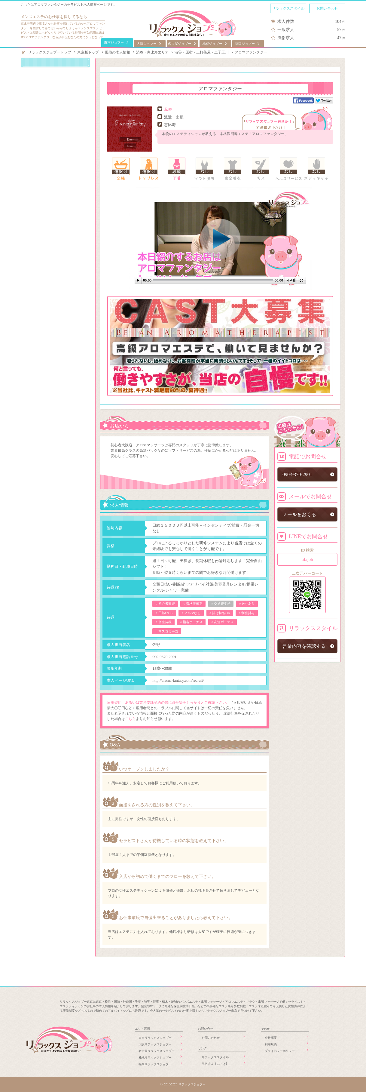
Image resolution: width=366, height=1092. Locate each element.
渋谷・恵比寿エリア (152, 52)
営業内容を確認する (304, 646)
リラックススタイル (288, 8)
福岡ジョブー (245, 43)
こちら (130, 719)
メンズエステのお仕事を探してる (50, 16)
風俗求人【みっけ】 (215, 1064)
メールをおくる (299, 514)
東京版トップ (88, 52)
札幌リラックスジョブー (155, 1057)
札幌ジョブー (212, 43)
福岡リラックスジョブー (155, 1064)
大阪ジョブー (147, 43)
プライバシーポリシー (280, 1051)
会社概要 (271, 1037)
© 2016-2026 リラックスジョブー (183, 1084)
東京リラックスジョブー (155, 1037)
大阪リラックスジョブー (155, 1044)
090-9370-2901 (164, 656)
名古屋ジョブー (179, 43)
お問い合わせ (327, 8)
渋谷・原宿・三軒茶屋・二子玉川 (202, 52)
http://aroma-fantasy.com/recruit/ (178, 680)
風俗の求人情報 (117, 52)
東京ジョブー (114, 42)
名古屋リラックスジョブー (157, 1051)
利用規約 (271, 1044)
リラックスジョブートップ (49, 52)
